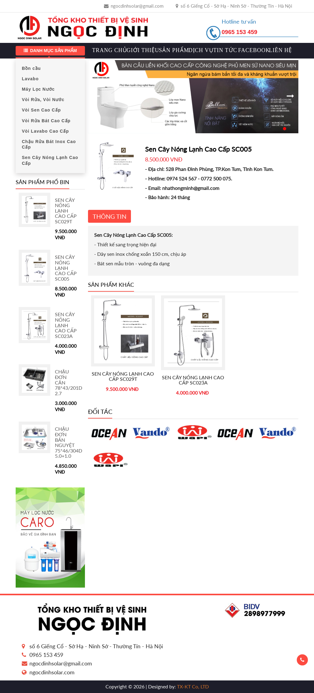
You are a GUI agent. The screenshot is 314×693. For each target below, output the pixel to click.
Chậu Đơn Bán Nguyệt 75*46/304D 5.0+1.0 (68, 442)
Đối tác (100, 411)
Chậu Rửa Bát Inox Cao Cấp (49, 144)
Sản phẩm (172, 50)
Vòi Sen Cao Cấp (41, 110)
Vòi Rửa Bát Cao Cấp (46, 120)
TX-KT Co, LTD (192, 686)
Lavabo (30, 78)
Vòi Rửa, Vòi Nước (43, 99)
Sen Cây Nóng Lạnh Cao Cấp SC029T (66, 210)
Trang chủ (107, 50)
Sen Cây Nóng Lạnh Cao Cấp (50, 160)
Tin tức (224, 50)
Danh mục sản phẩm (50, 50)
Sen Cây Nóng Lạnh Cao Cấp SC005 (66, 267)
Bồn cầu (31, 68)
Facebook (252, 50)
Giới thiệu (141, 50)
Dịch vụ (199, 50)
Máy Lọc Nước (38, 89)
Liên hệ (279, 50)
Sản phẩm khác (111, 284)
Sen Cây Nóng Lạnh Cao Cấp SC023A (66, 325)
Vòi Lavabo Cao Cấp (45, 131)
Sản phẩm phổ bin (42, 182)
